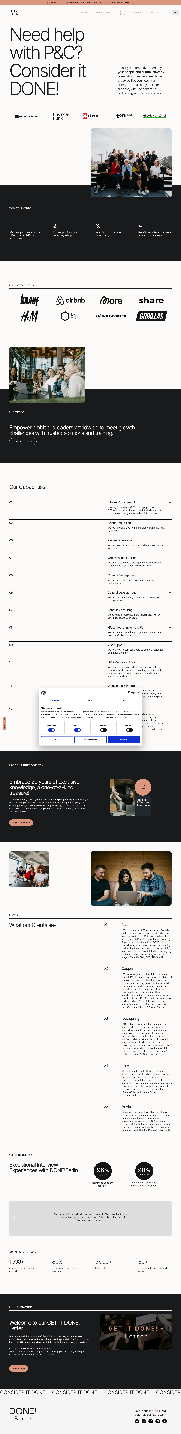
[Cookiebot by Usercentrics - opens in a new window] (130, 693)
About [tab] (125, 700)
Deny (57, 739)
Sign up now (19, 1368)
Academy (138, 12)
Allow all (123, 739)
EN (175, 12)
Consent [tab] (55, 700)
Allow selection (90, 739)
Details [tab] (90, 700)
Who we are (82, 12)
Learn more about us (23, 441)
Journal (154, 12)
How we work (103, 12)
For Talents (121, 12)
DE (168, 12)
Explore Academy (21, 822)
